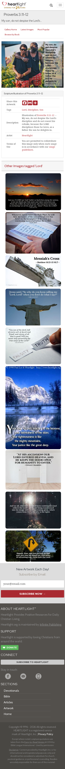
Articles (8, 702)
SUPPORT (8, 631)
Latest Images (27, 29)
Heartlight (27, 135)
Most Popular (43, 29)
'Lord (38, 166)
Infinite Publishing (50, 624)
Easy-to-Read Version (34, 742)
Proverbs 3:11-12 (45, 115)
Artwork (8, 708)
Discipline (33, 110)
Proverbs (31, 93)
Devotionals (11, 690)
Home (8, 714)
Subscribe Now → (32, 593)
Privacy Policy (45, 734)
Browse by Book (12, 34)
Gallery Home (10, 29)
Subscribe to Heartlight (32, 662)
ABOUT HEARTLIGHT (18, 609)
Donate (10, 648)
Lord (24, 110)
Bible (7, 696)
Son (41, 110)
